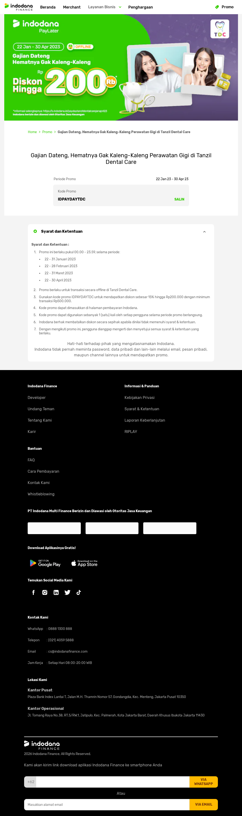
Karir (32, 431)
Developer (37, 397)
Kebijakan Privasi (140, 397)
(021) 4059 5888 (61, 640)
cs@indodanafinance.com (67, 652)
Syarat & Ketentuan (142, 409)
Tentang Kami (40, 420)
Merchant (72, 7)
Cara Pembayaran (43, 471)
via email (203, 805)
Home (32, 132)
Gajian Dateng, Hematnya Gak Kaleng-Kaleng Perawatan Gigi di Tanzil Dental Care (124, 132)
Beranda (48, 7)
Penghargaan (140, 7)
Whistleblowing (41, 494)
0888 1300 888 (60, 629)
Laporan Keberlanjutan (145, 420)
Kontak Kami (39, 482)
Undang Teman (41, 409)
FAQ (31, 460)
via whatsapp (203, 782)
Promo (47, 132)
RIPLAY (131, 431)
